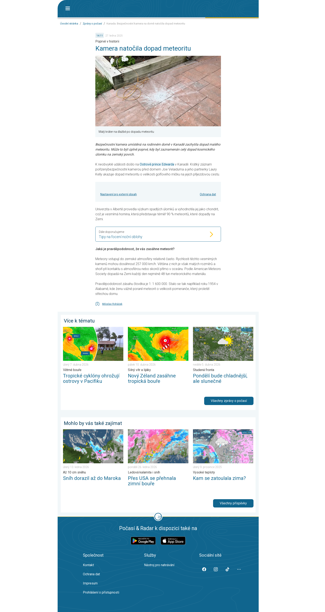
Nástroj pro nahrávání (159, 565)
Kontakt (88, 565)
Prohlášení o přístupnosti (101, 592)
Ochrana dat (208, 194)
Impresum (90, 583)
